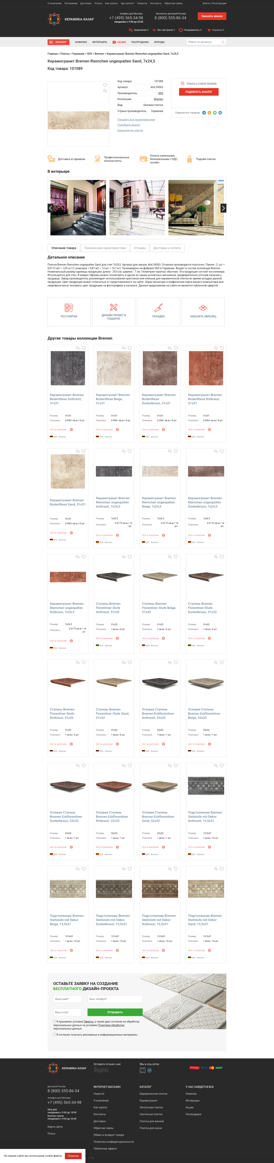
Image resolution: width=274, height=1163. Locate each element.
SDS (89, 53)
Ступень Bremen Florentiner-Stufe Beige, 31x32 (159, 608)
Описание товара (64, 248)
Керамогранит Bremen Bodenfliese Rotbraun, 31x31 (205, 399)
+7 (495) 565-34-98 (126, 18)
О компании (54, 3)
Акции (121, 42)
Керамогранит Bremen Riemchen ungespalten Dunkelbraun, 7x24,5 (205, 502)
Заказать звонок (212, 16)
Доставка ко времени (71, 159)
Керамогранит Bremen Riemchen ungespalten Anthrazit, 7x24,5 (113, 502)
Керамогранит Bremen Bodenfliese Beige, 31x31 (113, 399)
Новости (142, 3)
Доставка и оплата (167, 248)
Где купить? (127, 3)
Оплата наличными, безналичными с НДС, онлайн (164, 159)
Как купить (111, 3)
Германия (78, 53)
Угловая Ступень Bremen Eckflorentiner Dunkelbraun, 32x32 (66, 817)
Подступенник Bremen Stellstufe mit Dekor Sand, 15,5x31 (205, 920)
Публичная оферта (105, 1148)
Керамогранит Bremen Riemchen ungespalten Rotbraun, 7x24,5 (67, 608)
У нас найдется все (200, 1086)
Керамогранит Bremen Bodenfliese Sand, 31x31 (68, 502)
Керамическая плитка (153, 1093)
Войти (206, 3)
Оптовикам (70, 3)
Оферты (88, 1021)
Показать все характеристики (136, 119)
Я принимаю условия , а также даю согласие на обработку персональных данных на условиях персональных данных (96, 1025)
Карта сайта (55, 1126)
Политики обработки (111, 1025)
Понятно (73, 1155)
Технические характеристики (105, 248)
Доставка (86, 3)
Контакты (156, 3)
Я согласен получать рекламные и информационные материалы (96, 1034)
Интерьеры (99, 42)
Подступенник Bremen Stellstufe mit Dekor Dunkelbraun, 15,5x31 (113, 920)
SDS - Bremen (58, 437)
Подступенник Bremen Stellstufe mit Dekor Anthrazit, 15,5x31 (205, 817)
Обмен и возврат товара (109, 1134)
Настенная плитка (151, 1114)
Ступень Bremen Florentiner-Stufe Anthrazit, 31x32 (108, 608)
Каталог (61, 42)
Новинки (81, 42)
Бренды (159, 42)
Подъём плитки (206, 159)
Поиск (51, 1133)
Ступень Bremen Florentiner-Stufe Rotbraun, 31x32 (62, 713)
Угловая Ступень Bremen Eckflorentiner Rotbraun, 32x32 (112, 817)
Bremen (99, 53)
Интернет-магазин (107, 1086)
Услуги (98, 3)
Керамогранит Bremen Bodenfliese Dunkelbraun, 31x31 (159, 399)
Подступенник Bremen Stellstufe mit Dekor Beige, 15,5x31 (67, 920)
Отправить (115, 1012)
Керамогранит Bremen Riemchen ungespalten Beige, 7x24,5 (159, 502)
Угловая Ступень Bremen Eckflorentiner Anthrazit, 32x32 (158, 713)
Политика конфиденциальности (114, 1141)
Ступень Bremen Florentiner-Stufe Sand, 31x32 (112, 713)
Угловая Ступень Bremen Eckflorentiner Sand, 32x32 (158, 817)
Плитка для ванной (152, 1121)
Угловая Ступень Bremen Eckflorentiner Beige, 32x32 (204, 713)
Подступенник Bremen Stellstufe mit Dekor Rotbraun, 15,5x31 (159, 920)
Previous (50, 208)
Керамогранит (149, 1100)
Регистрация (219, 3)
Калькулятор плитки (130, 130)
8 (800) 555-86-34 (170, 18)
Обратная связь (173, 3)
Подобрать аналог (129, 124)
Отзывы (140, 248)
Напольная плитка (151, 1107)
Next (223, 208)
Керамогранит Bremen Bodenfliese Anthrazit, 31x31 (67, 399)
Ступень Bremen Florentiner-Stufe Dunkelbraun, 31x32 (202, 608)
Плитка (64, 53)
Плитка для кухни (151, 1128)
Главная (53, 53)
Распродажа (140, 42)
